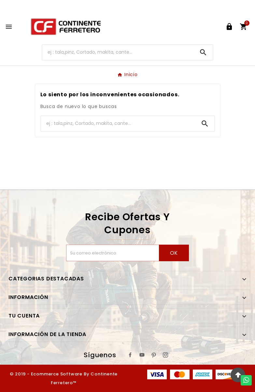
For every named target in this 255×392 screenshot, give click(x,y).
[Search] (203, 52)
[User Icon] (229, 27)
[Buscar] (118, 52)
